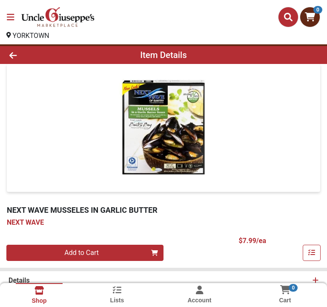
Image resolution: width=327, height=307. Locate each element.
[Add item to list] (312, 253)
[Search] (288, 17)
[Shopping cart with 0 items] (310, 17)
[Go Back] (46, 55)
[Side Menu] (10, 17)
